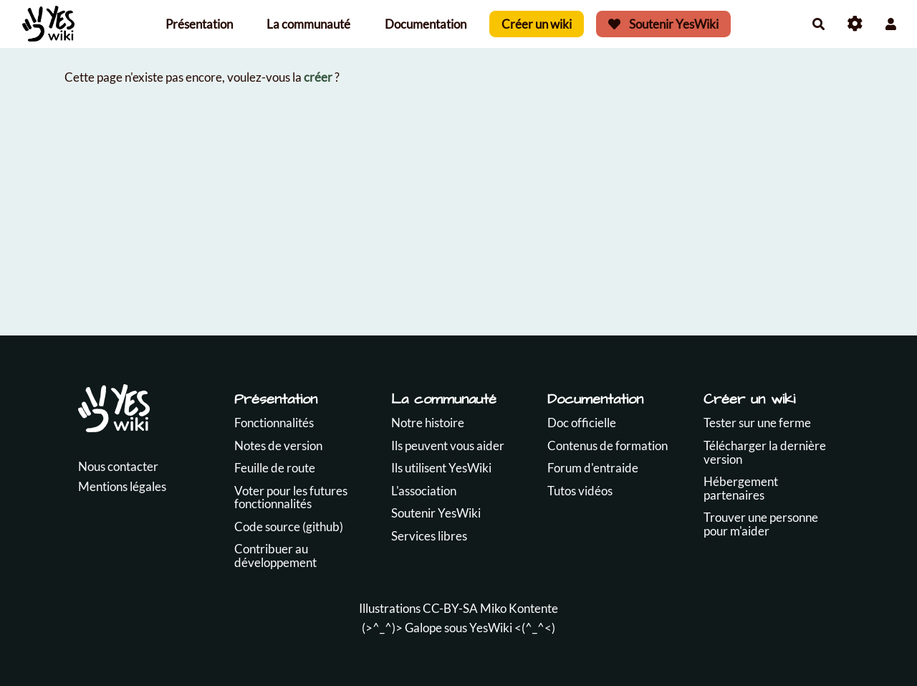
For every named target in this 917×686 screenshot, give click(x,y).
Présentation (199, 24)
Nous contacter (118, 466)
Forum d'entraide (592, 467)
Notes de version (278, 445)
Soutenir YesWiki (663, 24)
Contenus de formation (607, 445)
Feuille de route (274, 467)
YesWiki (490, 627)
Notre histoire (427, 422)
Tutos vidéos (580, 490)
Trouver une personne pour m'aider (761, 524)
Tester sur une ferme (757, 422)
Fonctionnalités (274, 422)
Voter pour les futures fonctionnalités (290, 497)
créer (318, 77)
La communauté (308, 24)
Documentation (425, 24)
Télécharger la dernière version (765, 452)
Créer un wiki (536, 24)
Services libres (429, 535)
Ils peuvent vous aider (447, 445)
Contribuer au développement (275, 555)
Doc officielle (581, 422)
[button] (890, 24)
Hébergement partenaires (741, 488)
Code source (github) (288, 526)
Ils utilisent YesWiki (441, 467)
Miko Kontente (519, 608)
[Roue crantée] (855, 24)
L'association (423, 490)
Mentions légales (122, 486)
